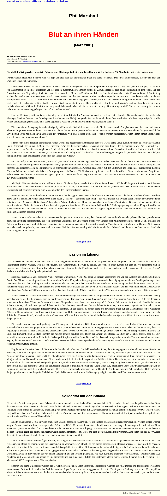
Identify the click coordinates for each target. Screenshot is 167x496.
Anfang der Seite (83, 242)
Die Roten (17, 1)
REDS (9, 1)
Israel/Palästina (49, 1)
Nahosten (26, 1)
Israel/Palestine (62, 1)
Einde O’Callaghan (30, 61)
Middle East (36, 1)
